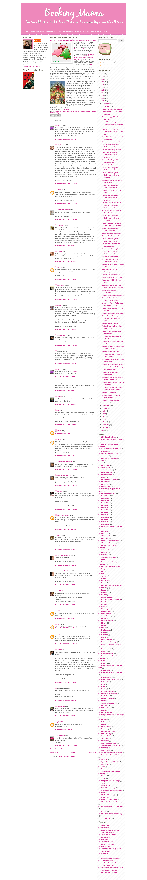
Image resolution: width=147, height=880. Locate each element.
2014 (102, 87)
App (102, 460)
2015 (102, 84)
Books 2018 (105, 522)
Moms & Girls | (85, 31)
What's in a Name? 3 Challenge (112, 802)
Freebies (104, 604)
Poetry (103, 710)
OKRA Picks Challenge (109, 703)
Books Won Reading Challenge (112, 526)
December (106, 103)
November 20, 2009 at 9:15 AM (65, 377)
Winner (103, 811)
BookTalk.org (105, 846)
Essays (103, 583)
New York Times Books (109, 863)
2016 (102, 82)
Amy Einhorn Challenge (109, 458)
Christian (104, 538)
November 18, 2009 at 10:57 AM (66, 204)
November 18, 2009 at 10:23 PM (66, 299)
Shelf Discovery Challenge (110, 745)
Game (103, 606)
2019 (102, 74)
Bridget (60, 251)
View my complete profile (31, 66)
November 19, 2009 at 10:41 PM (66, 345)
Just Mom (60, 285)
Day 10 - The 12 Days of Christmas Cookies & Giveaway (110, 154)
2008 (102, 430)
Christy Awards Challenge (111, 274)
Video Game (105, 785)
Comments (104, 66)
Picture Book (105, 708)
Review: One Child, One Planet (112, 313)
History (103, 623)
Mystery (104, 689)
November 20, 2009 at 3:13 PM (65, 391)
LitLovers (104, 856)
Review (103, 724)
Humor (103, 628)
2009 (102, 101)
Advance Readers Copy (109, 453)
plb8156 (60, 722)
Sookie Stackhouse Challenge (111, 752)
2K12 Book (105, 451)
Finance (104, 595)
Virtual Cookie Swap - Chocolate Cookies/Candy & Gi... (112, 124)
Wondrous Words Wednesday (111, 814)
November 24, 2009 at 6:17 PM (65, 529)
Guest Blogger (106, 613)
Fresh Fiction (105, 851)
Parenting (104, 705)
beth (59, 410)
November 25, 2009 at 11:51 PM (66, 549)
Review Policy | (96, 31)
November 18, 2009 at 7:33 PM (65, 279)
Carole (59, 650)
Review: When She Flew (110, 351)
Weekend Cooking (107, 795)
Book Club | (58, 31)
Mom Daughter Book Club (110, 679)
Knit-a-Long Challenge (109, 642)
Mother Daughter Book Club (110, 858)
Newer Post (54, 752)
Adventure (105, 456)
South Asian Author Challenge (111, 755)
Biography (105, 482)
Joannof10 (61, 706)
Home (105, 31)
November (106, 106)
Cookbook (105, 555)
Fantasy (104, 588)
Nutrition (104, 700)
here (91, 64)
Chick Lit (104, 533)
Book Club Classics (107, 832)
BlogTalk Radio (106, 486)
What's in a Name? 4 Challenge (112, 806)
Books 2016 (105, 517)
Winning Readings (63, 555)
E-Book (103, 578)
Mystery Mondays (107, 691)
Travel (103, 778)
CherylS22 (61, 735)
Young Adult (105, 818)
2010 (102, 98)
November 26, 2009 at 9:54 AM (65, 585)
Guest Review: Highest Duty (112, 277)
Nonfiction (105, 696)
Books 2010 (105, 503)
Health (103, 618)
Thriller (103, 776)
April (104, 419)
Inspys (103, 632)
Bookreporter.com (107, 842)
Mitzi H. (60, 305)
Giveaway (76, 111)
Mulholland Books (107, 860)
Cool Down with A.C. (108, 557)
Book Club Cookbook (108, 835)
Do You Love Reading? (110, 249)
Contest (104, 552)
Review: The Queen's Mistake (112, 364)
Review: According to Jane (111, 150)
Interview (104, 635)
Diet (102, 571)
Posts (102, 62)
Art (102, 463)
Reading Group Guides (109, 872)
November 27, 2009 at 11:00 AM (66, 644)
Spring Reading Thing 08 (110, 762)
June (104, 414)
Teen (103, 767)
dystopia (104, 576)
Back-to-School (106, 474)
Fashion (104, 590)
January (105, 427)
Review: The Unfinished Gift (112, 109)
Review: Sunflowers (109, 392)
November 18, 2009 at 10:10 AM (66, 184)
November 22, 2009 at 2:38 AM (65, 424)
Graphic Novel (106, 611)
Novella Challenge (107, 698)
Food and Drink (106, 597)
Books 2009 (105, 500)
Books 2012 (105, 507)
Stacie (59, 396)
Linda (59, 189)
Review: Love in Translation (112, 142)
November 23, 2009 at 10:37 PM (66, 485)
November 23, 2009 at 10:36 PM (66, 469)
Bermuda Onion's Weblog (110, 830)
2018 (102, 76)
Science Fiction (106, 736)
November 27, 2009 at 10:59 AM (66, 628)
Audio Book (105, 465)
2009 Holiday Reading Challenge (112, 439)
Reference (104, 722)
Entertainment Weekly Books (111, 849)
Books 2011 (105, 505)
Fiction (69, 111)
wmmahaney (61, 335)
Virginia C (60, 145)
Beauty (103, 477)
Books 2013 (105, 510)
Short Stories (105, 750)
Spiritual (104, 759)
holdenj (60, 591)
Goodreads (105, 853)
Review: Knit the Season (110, 400)
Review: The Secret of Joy (111, 236)
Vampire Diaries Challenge (110, 781)
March (104, 422)
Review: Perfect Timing (110, 323)
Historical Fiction (107, 620)
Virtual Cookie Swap (108, 788)
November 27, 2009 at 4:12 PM (65, 700)
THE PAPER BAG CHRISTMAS (83, 56)
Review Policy (106, 726)
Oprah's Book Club (107, 865)
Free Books (105, 602)
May (104, 416)
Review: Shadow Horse (110, 165)
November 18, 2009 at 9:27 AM (65, 139)
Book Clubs (105, 496)
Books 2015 (105, 515)
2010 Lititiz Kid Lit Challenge (111, 449)
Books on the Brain (107, 844)
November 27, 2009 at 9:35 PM (65, 730)
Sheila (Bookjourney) (64, 461)
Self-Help (104, 738)
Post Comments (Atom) (67, 756)
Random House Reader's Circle (112, 867)
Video (103, 783)
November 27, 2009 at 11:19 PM (66, 745)
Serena (59, 491)
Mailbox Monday (107, 653)
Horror (103, 625)
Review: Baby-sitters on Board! (113, 295)
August (105, 408)
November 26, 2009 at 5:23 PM (65, 618)
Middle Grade (106, 670)
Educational (105, 580)
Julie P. (38, 40)
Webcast (104, 792)
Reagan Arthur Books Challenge (112, 715)
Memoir (104, 663)
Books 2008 (105, 498)
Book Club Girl (106, 837)
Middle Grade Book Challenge (111, 672)
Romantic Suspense (108, 731)
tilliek (59, 430)
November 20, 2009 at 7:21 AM (65, 363)
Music (103, 686)
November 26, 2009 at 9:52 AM (65, 565)
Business (104, 531)
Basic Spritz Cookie (81, 49)
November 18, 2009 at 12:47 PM (66, 219)
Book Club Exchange (108, 493)
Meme (103, 660)
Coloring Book (106, 550)
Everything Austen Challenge (111, 585)
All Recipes (105, 827)
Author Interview (107, 470)
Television (104, 769)
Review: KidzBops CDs (110, 257)
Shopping (104, 748)
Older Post (92, 752)
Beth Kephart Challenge (109, 479)
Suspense (104, 764)
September (106, 405)
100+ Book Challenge (108, 437)
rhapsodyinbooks (63, 209)
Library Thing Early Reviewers (111, 644)
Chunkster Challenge (108, 543)
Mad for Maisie (106, 649)
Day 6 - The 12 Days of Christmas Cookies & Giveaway (110, 197)
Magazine (104, 651)
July (104, 411)
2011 (102, 95)
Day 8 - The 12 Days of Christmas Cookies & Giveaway (110, 175)
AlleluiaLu (60, 225)
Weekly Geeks (106, 797)
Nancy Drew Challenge (109, 693)
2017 (102, 79)
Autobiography (106, 472)
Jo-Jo (59, 125)
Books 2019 (105, 524)
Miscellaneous (86, 111)
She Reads (105, 741)
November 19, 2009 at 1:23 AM (65, 329)
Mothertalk (105, 682)
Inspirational (105, 630)
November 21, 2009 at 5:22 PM (65, 404)
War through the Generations (111, 790)
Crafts (103, 559)
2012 (102, 93)
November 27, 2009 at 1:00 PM (65, 682)
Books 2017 (105, 519)
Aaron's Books (106, 825)
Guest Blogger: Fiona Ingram (112, 233)
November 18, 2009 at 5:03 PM (65, 261)
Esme (59, 535)
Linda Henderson (63, 515)
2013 (102, 90)
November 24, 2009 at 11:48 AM (66, 509)
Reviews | (49, 31)
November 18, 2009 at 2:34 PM (65, 245)
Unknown (60, 611)
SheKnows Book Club (109, 743)
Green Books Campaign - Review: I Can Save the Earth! (111, 318)
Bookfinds (104, 839)
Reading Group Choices (109, 870)
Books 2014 (105, 512)
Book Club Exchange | (71, 31)
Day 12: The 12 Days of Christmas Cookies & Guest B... (112, 131)
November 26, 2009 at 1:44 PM (65, 605)
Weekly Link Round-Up (109, 799)
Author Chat (105, 467)
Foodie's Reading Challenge (111, 599)
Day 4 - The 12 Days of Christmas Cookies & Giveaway (73, 40)
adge (59, 624)
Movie (103, 684)
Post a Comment (56, 749)
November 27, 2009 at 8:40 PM (65, 716)
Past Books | (30, 31)
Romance (104, 729)
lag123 (59, 267)
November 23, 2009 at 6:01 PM (65, 434)
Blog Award (105, 484)
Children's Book (61, 111)
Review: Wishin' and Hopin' (111, 203)
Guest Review (106, 616)
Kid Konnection (106, 639)
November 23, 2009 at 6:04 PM (65, 456)
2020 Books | (40, 31)
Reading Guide (106, 712)
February (105, 425)
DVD (102, 573)
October (105, 403)
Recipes (104, 719)
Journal (104, 637)
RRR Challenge (106, 734)
